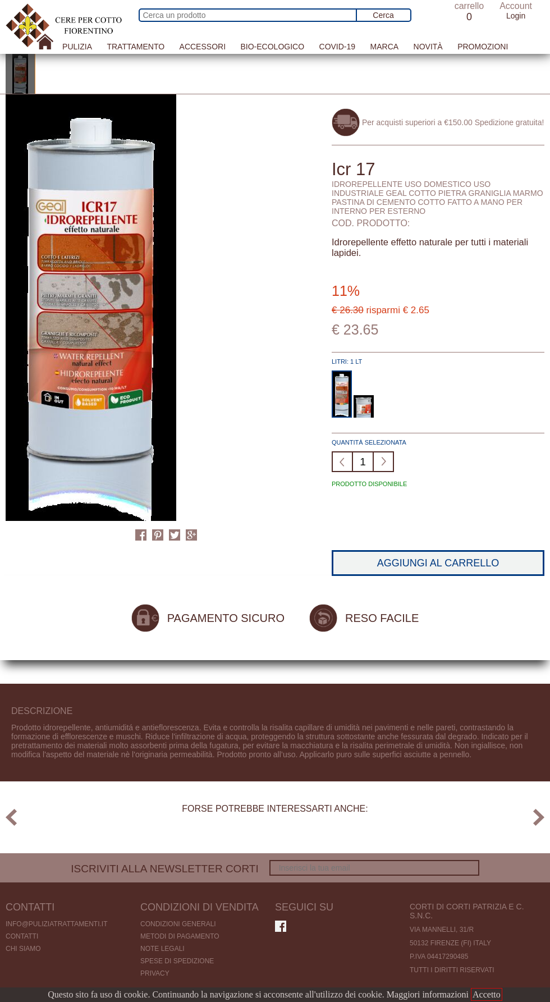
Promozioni (482, 46)
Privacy (154, 973)
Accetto (487, 994)
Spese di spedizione (177, 961)
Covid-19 (337, 46)
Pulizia (77, 46)
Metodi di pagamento (179, 936)
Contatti (22, 936)
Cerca (383, 15)
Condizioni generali (178, 924)
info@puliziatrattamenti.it (57, 924)
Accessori (203, 46)
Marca (384, 46)
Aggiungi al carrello (438, 563)
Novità (428, 46)
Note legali (162, 949)
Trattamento (135, 46)
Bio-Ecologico (272, 46)
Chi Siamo (23, 949)
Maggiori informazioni (428, 994)
